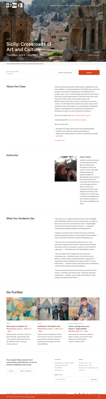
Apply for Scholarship (65, 72)
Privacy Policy (32, 393)
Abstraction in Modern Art (16, 326)
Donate (11, 371)
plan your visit (30, 396)
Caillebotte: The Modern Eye (48, 326)
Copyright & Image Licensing (58, 393)
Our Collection (75, 5)
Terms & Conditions (20, 393)
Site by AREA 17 (95, 393)
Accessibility (9, 393)
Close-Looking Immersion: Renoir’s (79, 327)
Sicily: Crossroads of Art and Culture (29, 46)
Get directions (59, 370)
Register (89, 72)
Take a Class (85, 5)
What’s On (53, 5)
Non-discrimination (42, 393)
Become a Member (25, 371)
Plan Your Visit (63, 5)
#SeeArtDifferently (94, 55)
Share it (96, 52)
